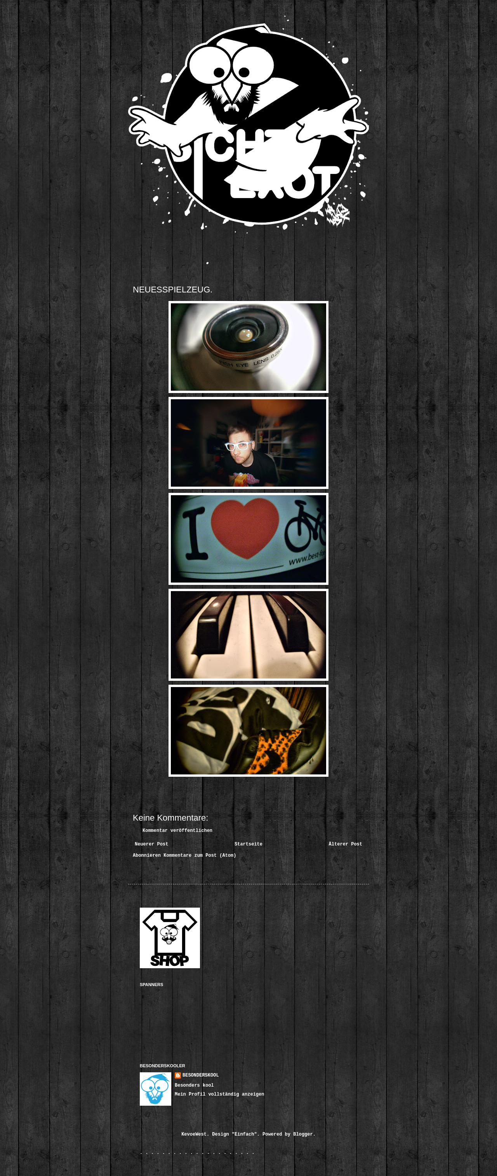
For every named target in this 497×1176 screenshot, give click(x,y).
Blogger (303, 1134)
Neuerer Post (151, 844)
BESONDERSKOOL (200, 1075)
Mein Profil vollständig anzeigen (219, 1094)
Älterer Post (345, 844)
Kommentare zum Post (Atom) (199, 855)
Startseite (248, 844)
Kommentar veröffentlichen (177, 830)
